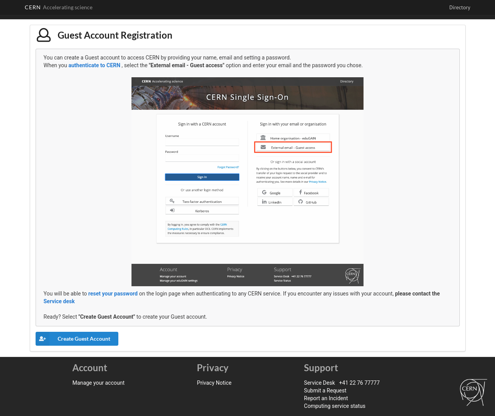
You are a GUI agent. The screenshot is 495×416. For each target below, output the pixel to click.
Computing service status (334, 406)
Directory (459, 7)
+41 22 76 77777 (359, 383)
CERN (58, 7)
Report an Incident (326, 398)
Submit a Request (325, 390)
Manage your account (98, 383)
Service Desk (319, 383)
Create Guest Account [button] (73, 339)
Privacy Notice (214, 383)
